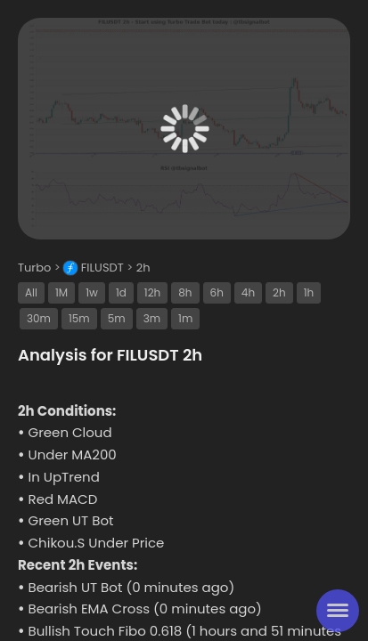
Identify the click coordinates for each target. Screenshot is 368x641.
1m (185, 318)
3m (151, 318)
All (31, 292)
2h (143, 267)
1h (309, 292)
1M (61, 292)
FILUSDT (102, 267)
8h (185, 292)
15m (79, 318)
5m (117, 318)
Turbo (34, 267)
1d (121, 292)
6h (217, 292)
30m (39, 318)
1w (92, 292)
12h (152, 292)
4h (248, 292)
